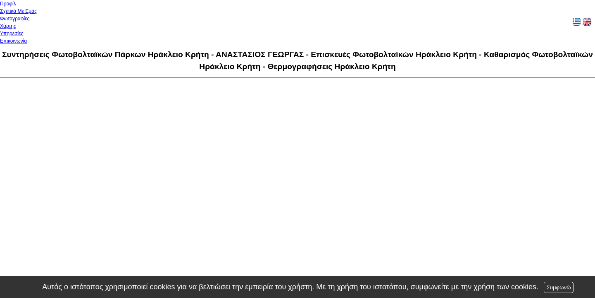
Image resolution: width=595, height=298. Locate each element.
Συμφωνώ (558, 287)
